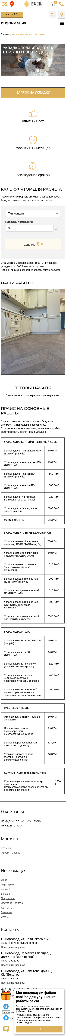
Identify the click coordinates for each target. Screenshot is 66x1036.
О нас (4, 879)
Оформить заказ (10, 852)
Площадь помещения (19, 222)
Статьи (5, 916)
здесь (57, 269)
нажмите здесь (24, 1022)
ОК (39, 1029)
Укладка (6, 893)
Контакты (6, 907)
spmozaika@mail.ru (12, 996)
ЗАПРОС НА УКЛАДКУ (33, 92)
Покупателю (8, 898)
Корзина (6, 848)
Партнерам (7, 884)
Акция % (12, 14)
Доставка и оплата (12, 903)
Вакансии (6, 912)
